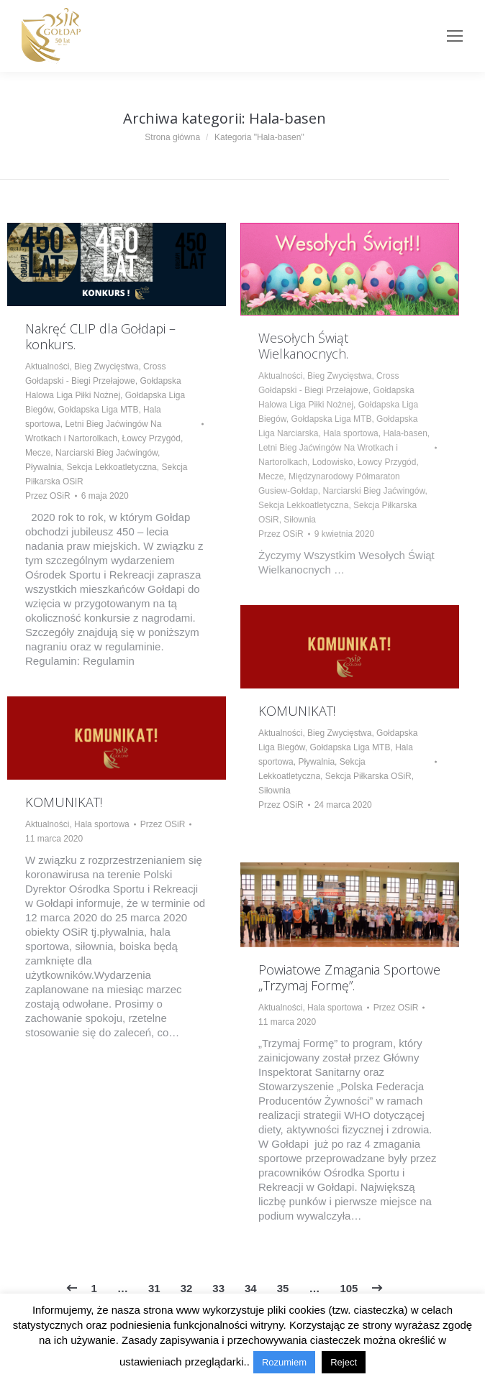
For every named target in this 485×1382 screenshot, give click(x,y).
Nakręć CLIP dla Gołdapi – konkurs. (100, 336)
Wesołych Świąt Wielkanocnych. (303, 345)
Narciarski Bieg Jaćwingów (106, 453)
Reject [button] (343, 1362)
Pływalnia (43, 467)
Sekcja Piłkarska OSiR (368, 776)
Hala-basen (405, 433)
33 (218, 1288)
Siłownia (300, 520)
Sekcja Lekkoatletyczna (111, 467)
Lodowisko (332, 462)
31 (154, 1288)
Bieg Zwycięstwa (106, 366)
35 (283, 1288)
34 (251, 1288)
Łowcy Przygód (151, 438)
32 (187, 1288)
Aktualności (47, 366)
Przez (48, 496)
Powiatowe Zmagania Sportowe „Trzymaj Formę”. (349, 977)
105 (349, 1288)
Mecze (37, 453)
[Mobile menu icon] (454, 36)
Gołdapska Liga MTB (98, 410)
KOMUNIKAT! (296, 710)
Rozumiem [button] (284, 1362)
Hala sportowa (351, 433)
